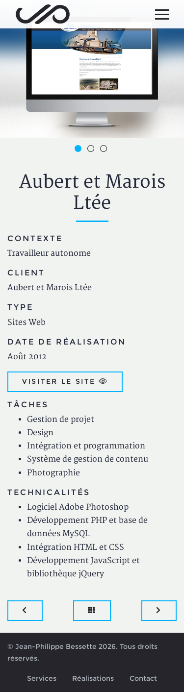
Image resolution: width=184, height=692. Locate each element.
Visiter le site (65, 381)
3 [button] (105, 150)
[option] (92, 69)
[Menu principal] (162, 14)
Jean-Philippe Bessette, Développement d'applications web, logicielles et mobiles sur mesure (43, 14)
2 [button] (92, 150)
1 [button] (79, 150)
